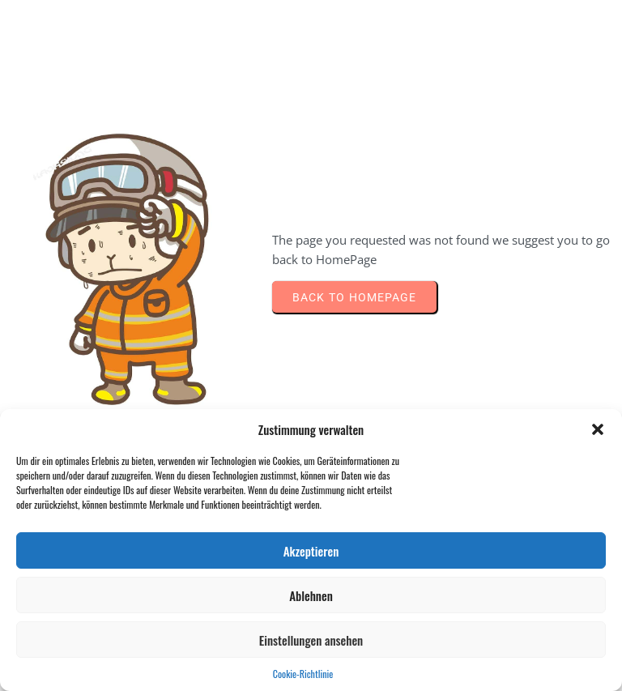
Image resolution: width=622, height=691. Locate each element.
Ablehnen (311, 595)
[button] (598, 429)
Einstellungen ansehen (311, 640)
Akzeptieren (311, 551)
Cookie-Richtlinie (303, 673)
